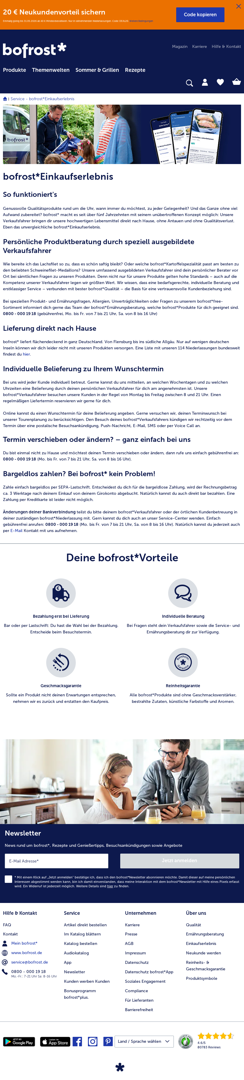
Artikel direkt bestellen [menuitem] (85, 924)
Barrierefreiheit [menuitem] (139, 1009)
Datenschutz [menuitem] (137, 962)
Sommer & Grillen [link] (97, 70)
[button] (200, 14)
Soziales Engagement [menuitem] (145, 981)
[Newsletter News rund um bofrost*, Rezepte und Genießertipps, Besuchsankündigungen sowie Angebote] (122, 863)
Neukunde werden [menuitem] (203, 953)
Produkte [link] (14, 70)
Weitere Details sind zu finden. (102, 886)
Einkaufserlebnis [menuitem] (201, 943)
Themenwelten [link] (51, 70)
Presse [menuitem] (131, 934)
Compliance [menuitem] (136, 990)
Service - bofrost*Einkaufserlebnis (42, 98)
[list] (122, 647)
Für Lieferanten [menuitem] (139, 1000)
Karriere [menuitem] (199, 46)
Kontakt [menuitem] (10, 934)
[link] (35, 50)
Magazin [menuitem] (179, 46)
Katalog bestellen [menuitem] (80, 943)
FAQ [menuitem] (7, 924)
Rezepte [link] (135, 70)
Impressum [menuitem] (135, 953)
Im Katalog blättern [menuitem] (82, 934)
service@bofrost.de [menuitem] (25, 962)
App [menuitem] (67, 962)
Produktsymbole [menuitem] (201, 978)
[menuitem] (14, 69)
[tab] (204, 82)
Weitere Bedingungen (141, 21)
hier (26, 354)
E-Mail (16, 530)
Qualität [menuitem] (193, 924)
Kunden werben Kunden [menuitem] (87, 981)
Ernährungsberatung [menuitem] (205, 934)
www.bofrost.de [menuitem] (22, 953)
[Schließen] (238, 6)
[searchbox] (6, 83)
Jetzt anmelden (179, 860)
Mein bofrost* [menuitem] (20, 943)
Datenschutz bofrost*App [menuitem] (149, 971)
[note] (122, 200)
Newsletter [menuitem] (74, 971)
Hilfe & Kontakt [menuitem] (226, 46)
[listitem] (61, 610)
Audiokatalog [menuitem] (76, 953)
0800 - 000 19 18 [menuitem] (24, 972)
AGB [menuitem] (129, 943)
